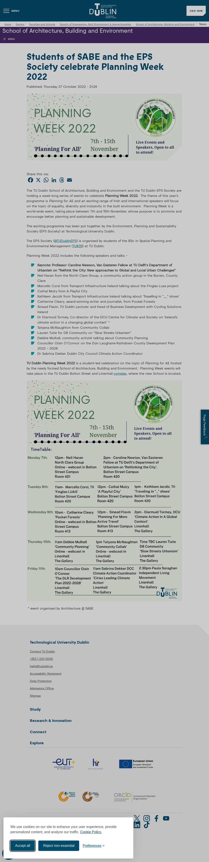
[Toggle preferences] (93, 846)
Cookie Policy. (91, 832)
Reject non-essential (58, 845)
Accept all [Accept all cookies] (22, 845)
